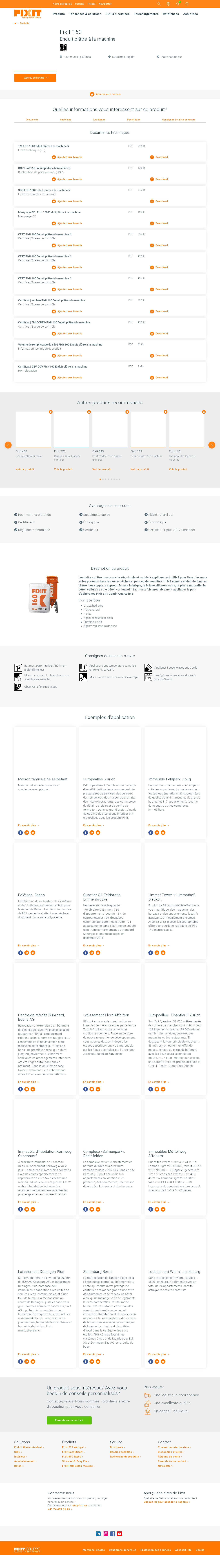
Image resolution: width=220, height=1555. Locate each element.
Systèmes (65, 119)
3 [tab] (105, 479)
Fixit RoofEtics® (72, 1452)
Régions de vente (169, 1456)
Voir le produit (25, 469)
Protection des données (155, 1549)
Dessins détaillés (121, 1452)
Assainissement (24, 1461)
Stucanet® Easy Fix (74, 1461)
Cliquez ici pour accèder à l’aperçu (166, 1501)
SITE (17, 1452)
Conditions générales (122, 1549)
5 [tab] (111, 479)
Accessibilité (183, 1549)
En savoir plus (27, 825)
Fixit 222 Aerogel (73, 1447)
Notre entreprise (62, 4)
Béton (18, 1465)
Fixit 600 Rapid (71, 1456)
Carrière (80, 4)
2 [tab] (103, 479)
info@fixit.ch (79, 1505)
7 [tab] (117, 479)
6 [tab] (114, 479)
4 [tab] (108, 479)
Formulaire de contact (69, 1420)
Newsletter (105, 4)
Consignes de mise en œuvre (179, 119)
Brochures (116, 1447)
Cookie (200, 1549)
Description (133, 119)
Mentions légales (94, 1549)
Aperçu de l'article (34, 77)
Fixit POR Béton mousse (77, 1465)
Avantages (99, 119)
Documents (32, 119)
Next (211, 445)
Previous (8, 445)
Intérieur (20, 1456)
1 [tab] (100, 479)
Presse (92, 4)
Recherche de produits (124, 1456)
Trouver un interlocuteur (173, 1447)
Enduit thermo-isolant (28, 1447)
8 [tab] (119, 479)
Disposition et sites (170, 1452)
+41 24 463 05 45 (59, 1509)
